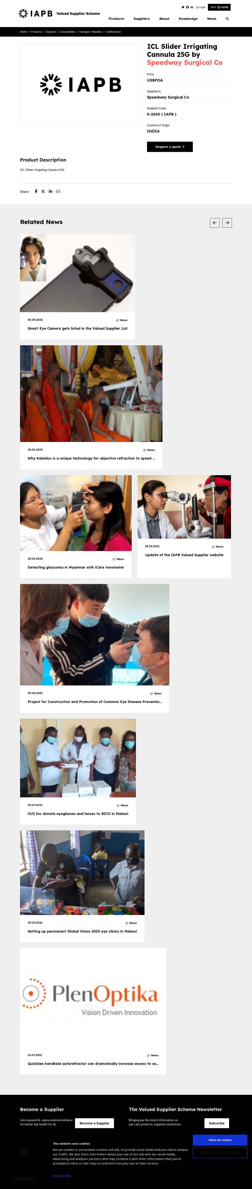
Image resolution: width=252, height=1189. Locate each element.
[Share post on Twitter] (45, 192)
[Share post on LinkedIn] (52, 192)
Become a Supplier (94, 1123)
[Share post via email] (60, 192)
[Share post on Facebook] (38, 192)
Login (201, 7)
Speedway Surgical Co (185, 62)
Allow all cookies (220, 1142)
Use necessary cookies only (220, 1154)
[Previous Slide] (215, 223)
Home (23, 31)
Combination (113, 31)
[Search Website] (227, 19)
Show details (62, 1177)
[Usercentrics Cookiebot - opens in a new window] (24, 1181)
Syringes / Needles (90, 31)
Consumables (67, 31)
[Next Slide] (227, 223)
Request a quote (170, 147)
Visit (219, 7)
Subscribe (217, 1123)
